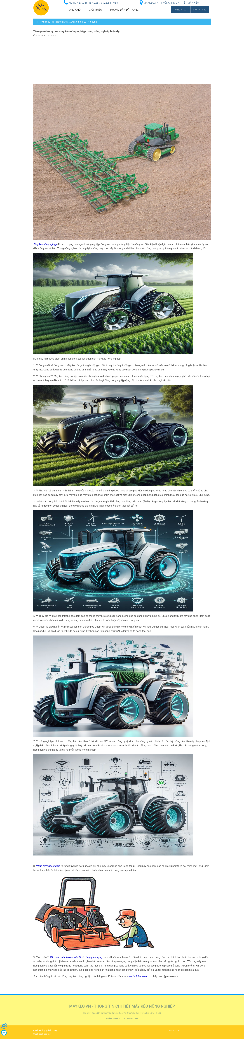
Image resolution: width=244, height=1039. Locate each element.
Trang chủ (73, 9)
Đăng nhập (180, 10)
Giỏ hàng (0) (200, 10)
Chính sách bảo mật (42, 1034)
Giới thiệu (95, 9)
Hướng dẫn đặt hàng (124, 9)
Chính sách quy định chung (45, 1030)
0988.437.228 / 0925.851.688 (100, 2)
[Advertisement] (122, 60)
